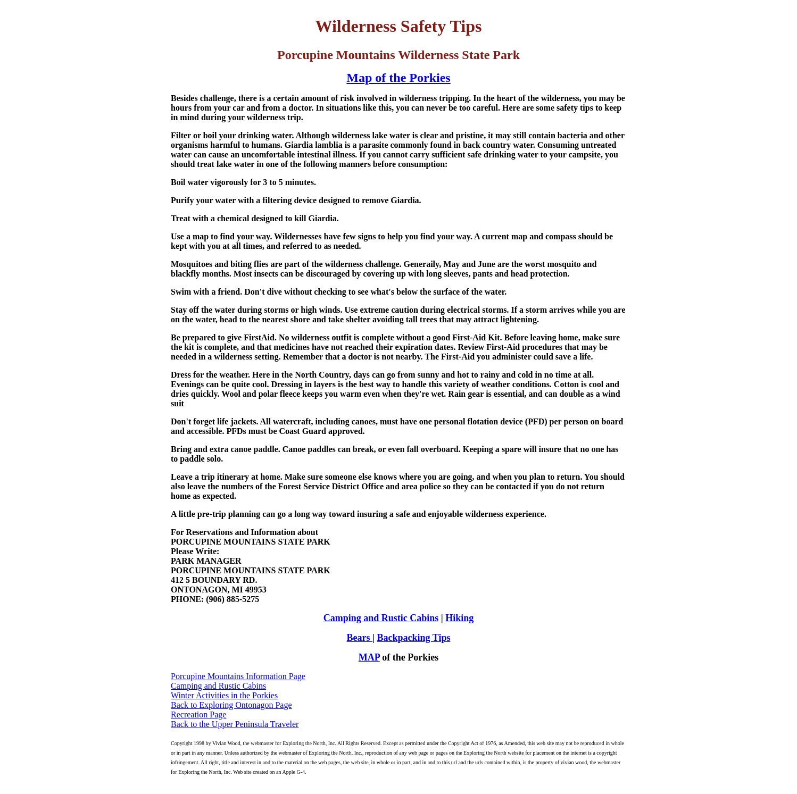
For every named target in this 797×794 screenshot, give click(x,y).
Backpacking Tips (414, 637)
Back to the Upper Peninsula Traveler (234, 724)
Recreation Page (198, 714)
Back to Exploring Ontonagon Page (231, 704)
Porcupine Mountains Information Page (238, 676)
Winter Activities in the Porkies (224, 695)
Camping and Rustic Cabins (381, 618)
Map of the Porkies (398, 78)
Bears (360, 637)
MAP (369, 657)
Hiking (459, 618)
